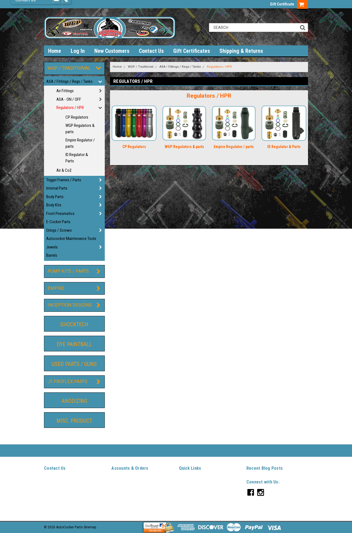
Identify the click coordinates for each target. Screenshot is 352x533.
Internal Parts (56, 188)
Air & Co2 (64, 170)
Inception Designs (70, 305)
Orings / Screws (59, 230)
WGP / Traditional (69, 68)
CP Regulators (76, 117)
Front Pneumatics (60, 213)
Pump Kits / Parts (68, 271)
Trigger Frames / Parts (63, 179)
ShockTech (74, 324)
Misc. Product (74, 420)
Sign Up (130, 488)
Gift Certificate (282, 4)
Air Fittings (65, 90)
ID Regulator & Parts (76, 157)
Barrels (51, 255)
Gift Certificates (191, 51)
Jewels (52, 247)
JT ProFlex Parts (67, 381)
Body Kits (53, 205)
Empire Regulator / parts (80, 143)
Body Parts (55, 196)
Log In (78, 51)
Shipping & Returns (241, 51)
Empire (56, 288)
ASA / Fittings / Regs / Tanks (69, 81)
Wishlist (117, 482)
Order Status (121, 494)
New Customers (111, 51)
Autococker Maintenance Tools (71, 238)
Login (115, 488)
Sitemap (117, 507)
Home (117, 67)
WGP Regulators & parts (80, 128)
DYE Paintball (74, 344)
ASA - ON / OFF (68, 99)
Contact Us (151, 51)
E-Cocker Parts (58, 221)
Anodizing (74, 401)
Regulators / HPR (70, 107)
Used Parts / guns (74, 364)
